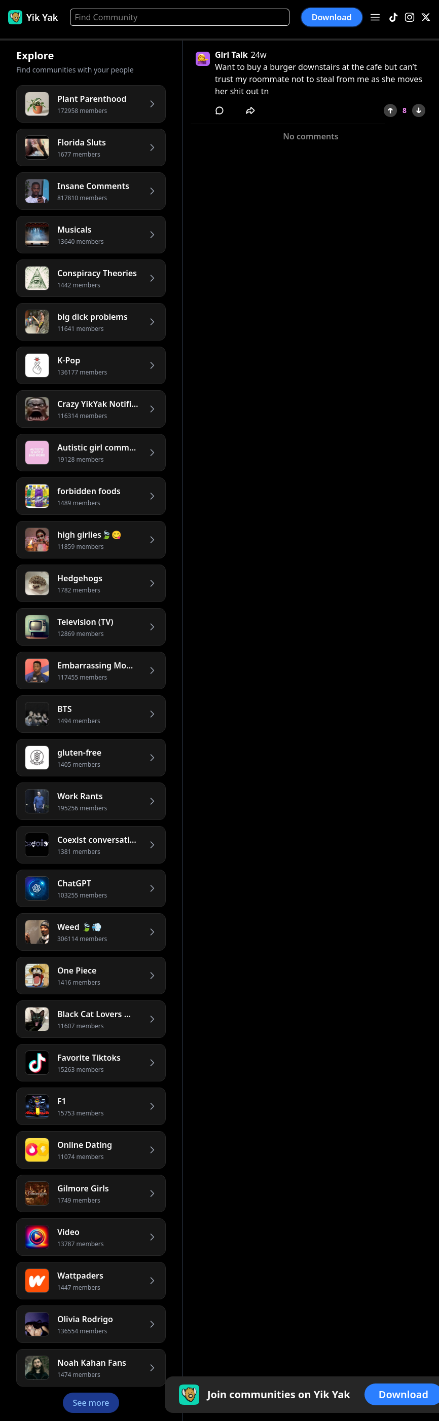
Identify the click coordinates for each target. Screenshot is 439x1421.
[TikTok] (393, 17)
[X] (426, 17)
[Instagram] (410, 17)
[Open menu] (375, 17)
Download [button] (332, 17)
